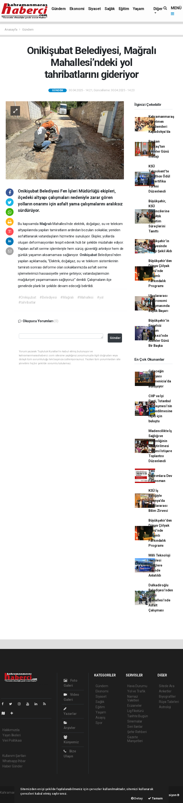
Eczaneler (134, 705)
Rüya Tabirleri (169, 702)
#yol (100, 297)
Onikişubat (89, 255)
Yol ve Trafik (136, 691)
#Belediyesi (48, 297)
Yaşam (138, 8)
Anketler (165, 691)
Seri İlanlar (135, 726)
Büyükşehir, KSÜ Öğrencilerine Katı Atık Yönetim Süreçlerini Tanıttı (158, 216)
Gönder (115, 338)
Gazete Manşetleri (135, 739)
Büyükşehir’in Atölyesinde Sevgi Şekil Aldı (160, 246)
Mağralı (46, 224)
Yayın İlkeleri (11, 735)
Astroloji (165, 707)
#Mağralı (66, 297)
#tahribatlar (27, 302)
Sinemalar (134, 721)
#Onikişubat (27, 297)
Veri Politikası (12, 740)
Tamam (155, 798)
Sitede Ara (166, 686)
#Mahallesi (85, 297)
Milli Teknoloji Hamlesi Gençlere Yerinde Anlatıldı (159, 565)
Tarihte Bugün (137, 716)
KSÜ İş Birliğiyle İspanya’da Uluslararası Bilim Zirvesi (158, 501)
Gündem (58, 8)
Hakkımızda (11, 730)
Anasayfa (11, 29)
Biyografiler (167, 696)
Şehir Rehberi (137, 732)
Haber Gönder (12, 766)
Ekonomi (77, 8)
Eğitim (124, 8)
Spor (99, 723)
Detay (137, 798)
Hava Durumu (137, 686)
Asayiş (100, 717)
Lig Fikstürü (135, 711)
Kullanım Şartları (14, 756)
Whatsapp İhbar (13, 761)
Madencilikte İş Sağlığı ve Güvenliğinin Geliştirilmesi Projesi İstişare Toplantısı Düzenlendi (160, 446)
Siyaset (94, 8)
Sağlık (110, 8)
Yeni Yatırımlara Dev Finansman (160, 476)
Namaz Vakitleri (133, 698)
